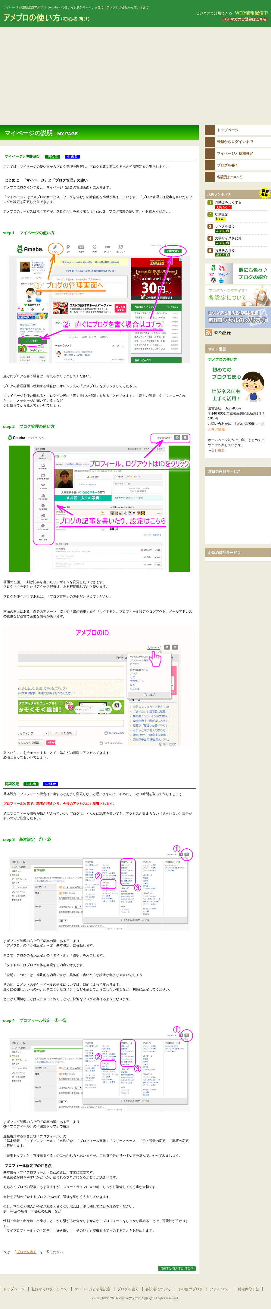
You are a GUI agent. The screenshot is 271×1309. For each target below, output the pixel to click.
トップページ (14, 1289)
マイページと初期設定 (92, 1289)
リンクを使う (225, 226)
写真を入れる (225, 250)
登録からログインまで (49, 1289)
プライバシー (220, 1289)
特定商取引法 (249, 1289)
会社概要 (218, 450)
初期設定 (221, 214)
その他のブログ (238, 273)
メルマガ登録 (238, 317)
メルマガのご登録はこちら (244, 19)
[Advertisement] (135, 72)
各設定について (238, 295)
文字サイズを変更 (228, 238)
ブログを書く (26, 1252)
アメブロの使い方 (75, 17)
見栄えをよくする (228, 202)
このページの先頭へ (177, 1268)
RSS (238, 332)
